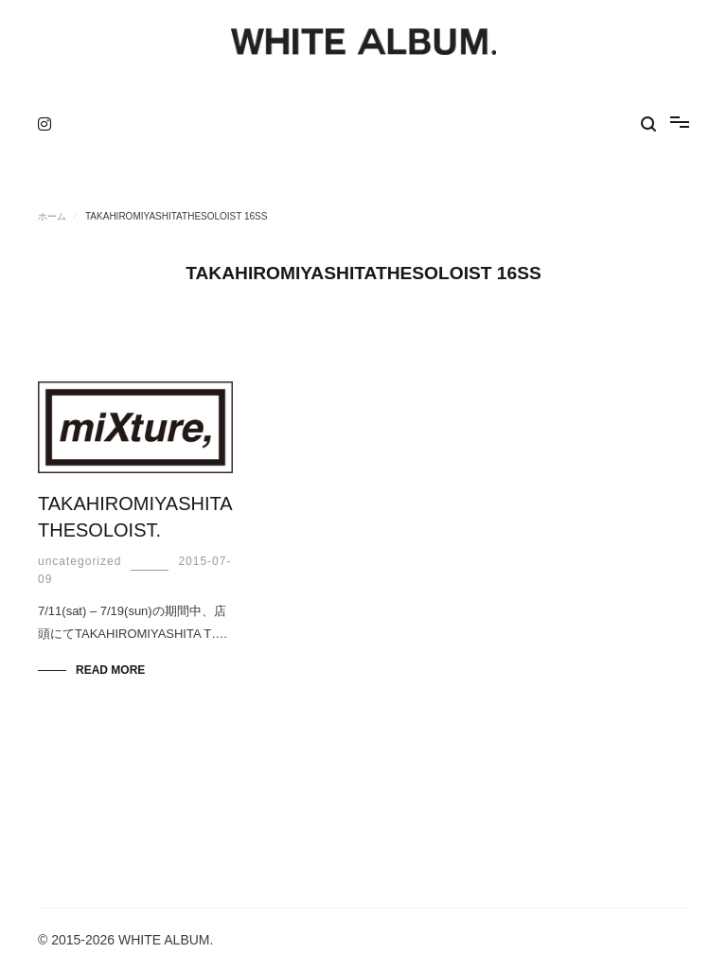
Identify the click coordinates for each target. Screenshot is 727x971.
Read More (110, 670)
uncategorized (79, 561)
